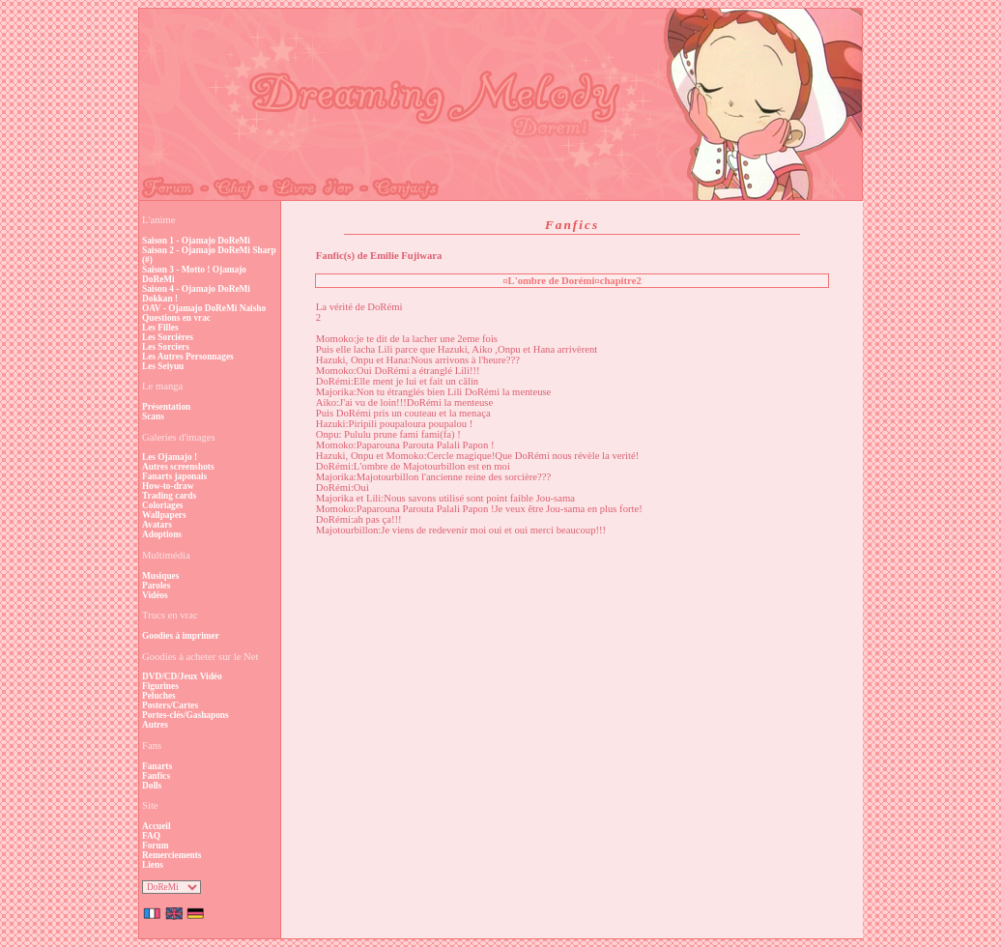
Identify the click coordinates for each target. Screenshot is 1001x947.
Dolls (151, 785)
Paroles (156, 585)
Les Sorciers (165, 347)
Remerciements (171, 855)
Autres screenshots (178, 467)
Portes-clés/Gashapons (185, 715)
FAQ (151, 836)
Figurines (160, 686)
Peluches (159, 696)
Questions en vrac (176, 318)
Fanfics (156, 776)
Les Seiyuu (163, 366)
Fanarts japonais (174, 476)
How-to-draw (167, 486)
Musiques (160, 576)
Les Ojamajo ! (169, 457)
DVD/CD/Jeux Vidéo (182, 676)
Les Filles (160, 327)
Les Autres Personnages (188, 356)
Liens (152, 865)
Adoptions (162, 534)
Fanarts (157, 766)
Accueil (156, 826)
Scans (153, 416)
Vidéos (155, 595)
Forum (155, 845)
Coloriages (163, 505)
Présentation (166, 407)
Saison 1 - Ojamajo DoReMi (196, 240)
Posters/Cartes (170, 705)
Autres (155, 725)
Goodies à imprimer (180, 636)
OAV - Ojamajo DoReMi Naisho (204, 308)
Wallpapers (164, 515)
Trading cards (169, 496)
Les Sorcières (167, 337)
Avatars (157, 525)
